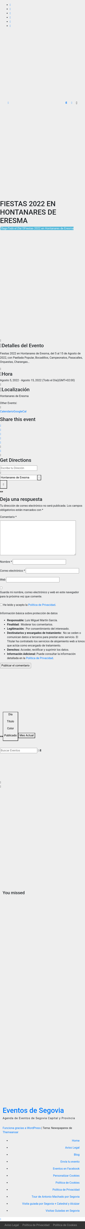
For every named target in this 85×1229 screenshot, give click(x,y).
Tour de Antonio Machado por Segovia (56, 1196)
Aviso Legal (72, 1147)
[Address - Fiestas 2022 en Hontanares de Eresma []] (18, 468)
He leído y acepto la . (28, 605)
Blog (77, 1154)
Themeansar (10, 1132)
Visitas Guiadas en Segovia (63, 1210)
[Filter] (1, 736)
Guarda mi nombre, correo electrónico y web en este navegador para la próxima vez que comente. (39, 594)
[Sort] (10, 726)
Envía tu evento (70, 1161)
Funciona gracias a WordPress (22, 1128)
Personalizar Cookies (66, 1175)
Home (76, 1140)
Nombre (6, 561)
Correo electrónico (12, 570)
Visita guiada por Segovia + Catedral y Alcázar (51, 1203)
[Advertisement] (42, 152)
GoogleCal (20, 411)
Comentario (8, 517)
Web (2, 579)
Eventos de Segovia (33, 1110)
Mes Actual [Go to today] (27, 735)
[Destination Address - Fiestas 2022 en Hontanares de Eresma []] (18, 477)
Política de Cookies (68, 1182)
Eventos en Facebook (66, 1168)
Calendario (7, 411)
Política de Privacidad (41, 605)
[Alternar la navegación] (77, 102)
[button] (66, 102)
